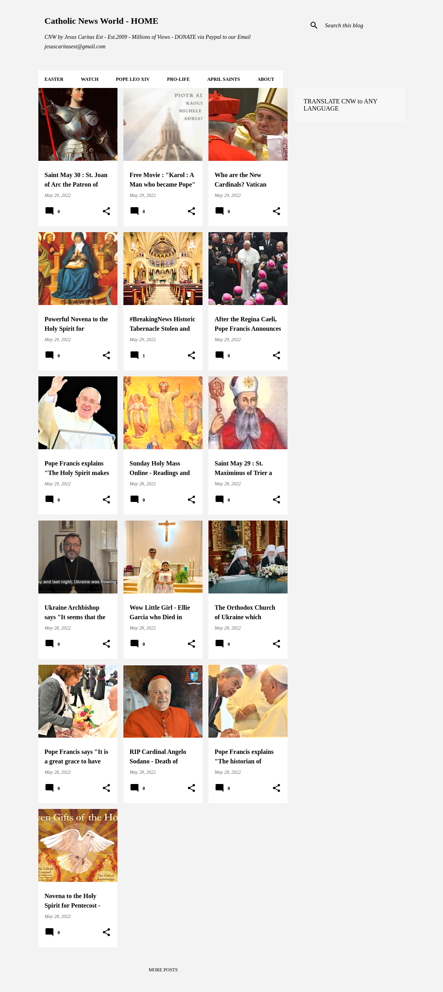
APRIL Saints (223, 79)
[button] (106, 211)
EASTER (54, 79)
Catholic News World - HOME (102, 21)
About (266, 79)
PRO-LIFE (178, 79)
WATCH (89, 79)
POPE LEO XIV (133, 79)
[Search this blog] (363, 25)
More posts (163, 970)
